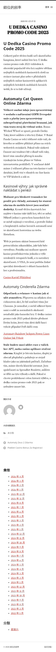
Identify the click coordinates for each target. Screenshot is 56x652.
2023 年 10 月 (18, 595)
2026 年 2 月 (17, 485)
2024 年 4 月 (17, 569)
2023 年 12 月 (18, 587)
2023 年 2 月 (17, 608)
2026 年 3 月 (17, 481)
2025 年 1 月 (17, 529)
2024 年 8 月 (17, 551)
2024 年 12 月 (18, 534)
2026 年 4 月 (17, 476)
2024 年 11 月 (17, 538)
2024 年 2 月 (17, 578)
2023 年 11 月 (17, 591)
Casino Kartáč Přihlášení (17, 277)
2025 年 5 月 (17, 516)
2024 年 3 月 (17, 573)
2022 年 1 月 (17, 613)
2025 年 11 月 (17, 498)
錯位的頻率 (12, 7)
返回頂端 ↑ (48, 647)
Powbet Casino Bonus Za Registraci (25, 447)
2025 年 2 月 (17, 525)
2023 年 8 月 (17, 604)
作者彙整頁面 (20, 407)
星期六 (15, 629)
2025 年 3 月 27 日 (28, 21)
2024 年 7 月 (17, 556)
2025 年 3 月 (17, 520)
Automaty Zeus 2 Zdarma (20, 442)
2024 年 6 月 (17, 560)
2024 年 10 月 (18, 542)
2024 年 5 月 (17, 564)
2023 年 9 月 (17, 600)
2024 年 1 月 (17, 582)
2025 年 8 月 (17, 503)
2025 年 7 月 (17, 507)
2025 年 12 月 (18, 494)
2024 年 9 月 (17, 547)
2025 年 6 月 (17, 512)
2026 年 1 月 (17, 489)
